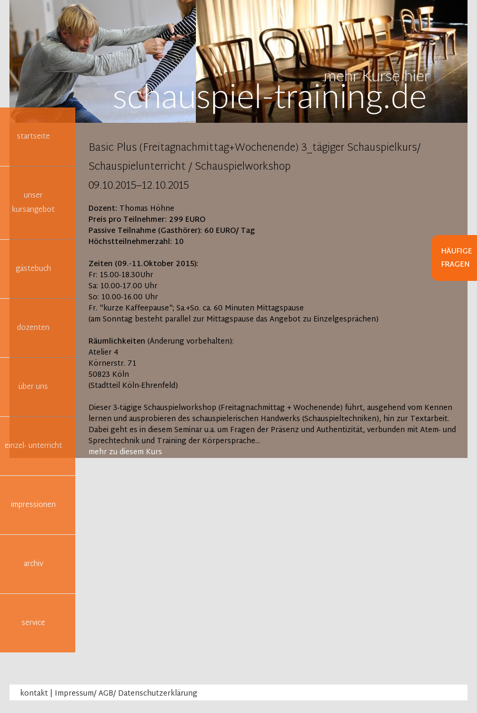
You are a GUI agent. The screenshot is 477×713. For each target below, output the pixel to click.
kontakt (34, 693)
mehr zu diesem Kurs (125, 452)
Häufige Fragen (456, 258)
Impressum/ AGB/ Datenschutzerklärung (126, 693)
